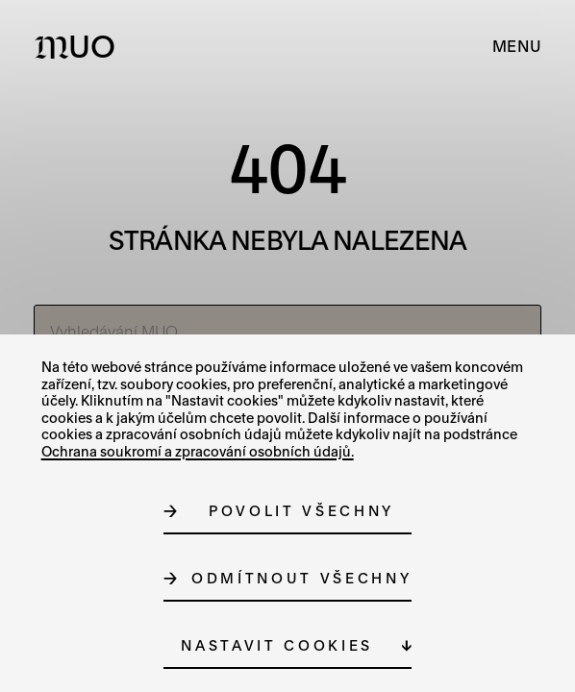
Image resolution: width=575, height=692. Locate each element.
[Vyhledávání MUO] (288, 331)
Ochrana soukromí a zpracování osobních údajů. (197, 451)
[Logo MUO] (79, 46)
